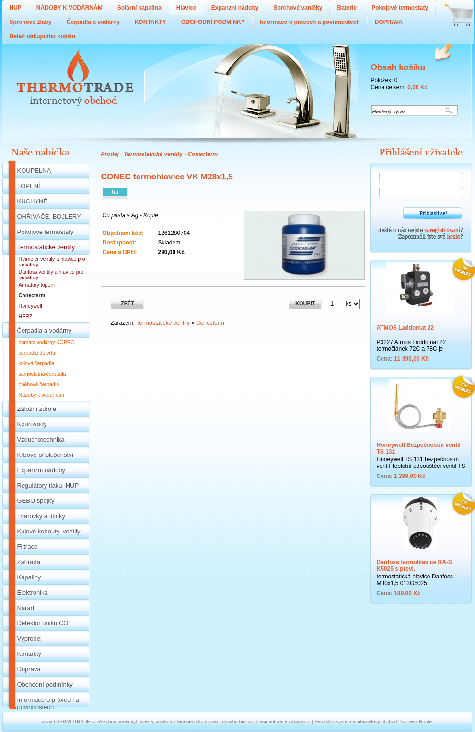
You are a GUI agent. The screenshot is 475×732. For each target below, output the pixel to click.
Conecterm (203, 154)
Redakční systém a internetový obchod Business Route (373, 721)
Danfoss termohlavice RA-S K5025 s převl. (414, 565)
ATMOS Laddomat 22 (405, 327)
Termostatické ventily (154, 154)
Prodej (110, 154)
